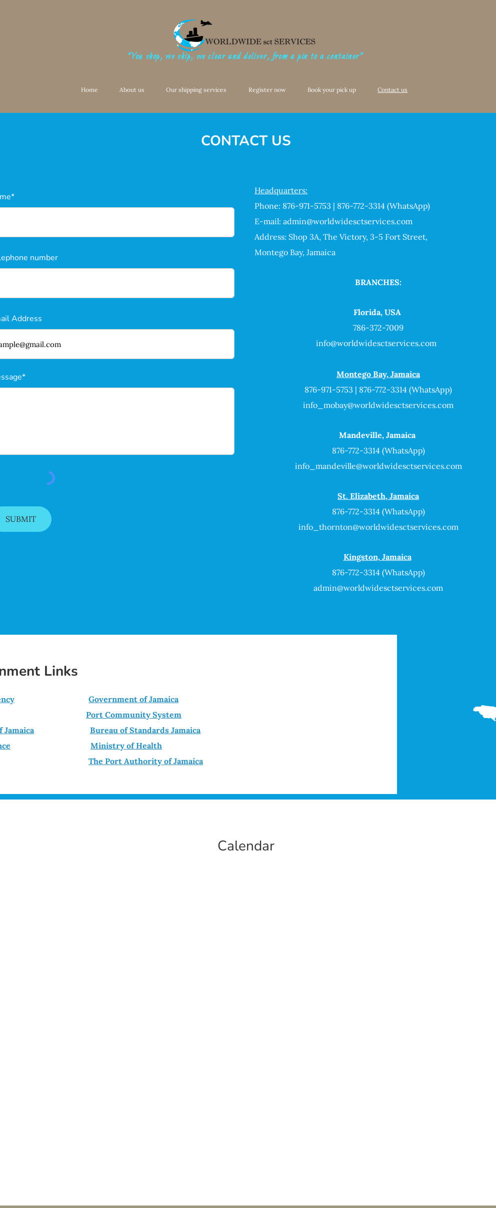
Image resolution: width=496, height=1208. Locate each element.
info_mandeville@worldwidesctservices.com (378, 466)
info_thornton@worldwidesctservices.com (378, 527)
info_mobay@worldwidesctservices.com (378, 405)
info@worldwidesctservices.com (376, 343)
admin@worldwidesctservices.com (347, 221)
